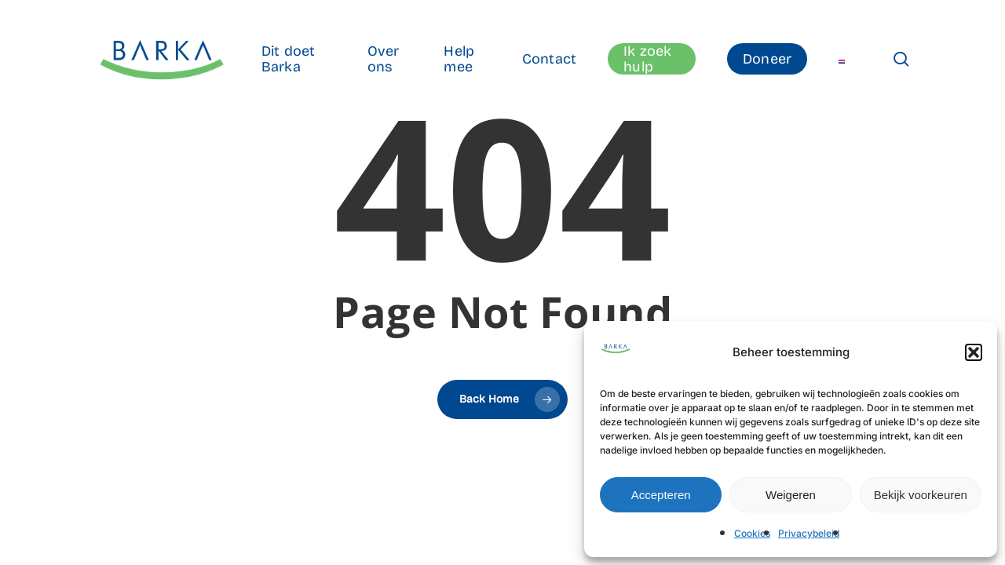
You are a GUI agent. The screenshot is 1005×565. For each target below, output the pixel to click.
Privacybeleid (808, 533)
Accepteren (661, 494)
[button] (973, 352)
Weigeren (791, 494)
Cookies (752, 533)
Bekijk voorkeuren (920, 494)
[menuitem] (842, 59)
